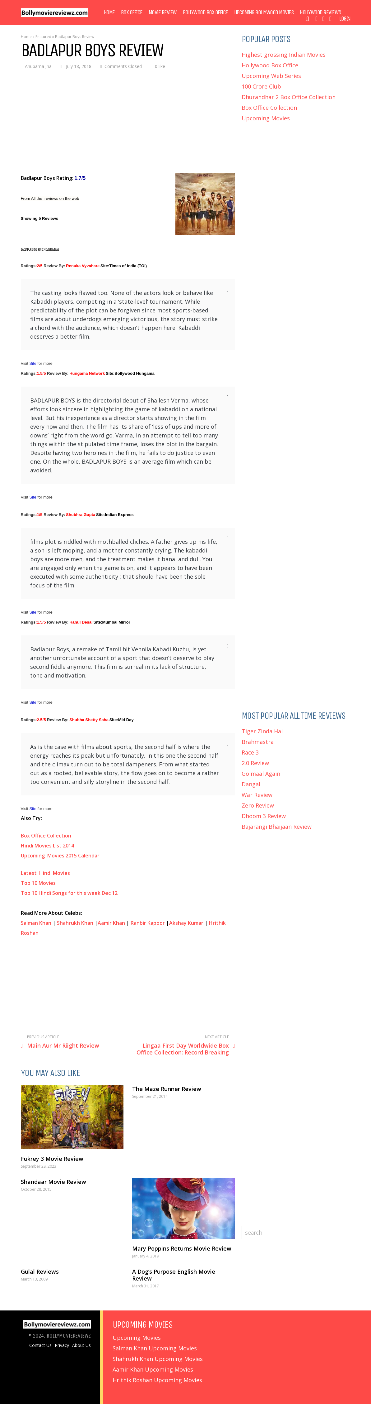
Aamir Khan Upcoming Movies (153, 1369)
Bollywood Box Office (205, 12)
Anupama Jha (38, 66)
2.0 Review (255, 763)
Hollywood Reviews (320, 12)
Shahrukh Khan (75, 922)
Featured (43, 36)
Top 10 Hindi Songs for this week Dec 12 (69, 893)
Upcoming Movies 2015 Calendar (60, 855)
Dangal (251, 784)
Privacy (62, 1345)
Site (33, 363)
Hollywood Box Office (270, 65)
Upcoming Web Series (271, 76)
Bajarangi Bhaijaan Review (277, 826)
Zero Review (258, 805)
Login (344, 19)
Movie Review (163, 12)
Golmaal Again (261, 773)
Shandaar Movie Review (53, 1181)
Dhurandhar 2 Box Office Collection (289, 97)
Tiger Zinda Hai (262, 731)
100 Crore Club (261, 86)
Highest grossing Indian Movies (284, 54)
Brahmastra (258, 741)
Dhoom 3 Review (264, 816)
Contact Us (40, 1345)
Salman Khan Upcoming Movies (155, 1348)
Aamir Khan (111, 922)
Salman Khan (36, 922)
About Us (81, 1345)
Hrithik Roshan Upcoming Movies (157, 1380)
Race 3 (250, 752)
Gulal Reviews (40, 1271)
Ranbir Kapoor (148, 922)
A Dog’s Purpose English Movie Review (173, 1275)
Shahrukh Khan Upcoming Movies (158, 1359)
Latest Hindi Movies (46, 873)
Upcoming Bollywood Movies (264, 12)
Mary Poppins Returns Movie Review (181, 1248)
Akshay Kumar (186, 922)
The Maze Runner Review (166, 1089)
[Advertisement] (128, 122)
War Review (257, 794)
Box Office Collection (46, 835)
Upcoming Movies (266, 118)
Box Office (131, 12)
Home (109, 12)
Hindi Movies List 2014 (47, 845)
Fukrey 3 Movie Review (52, 1158)
